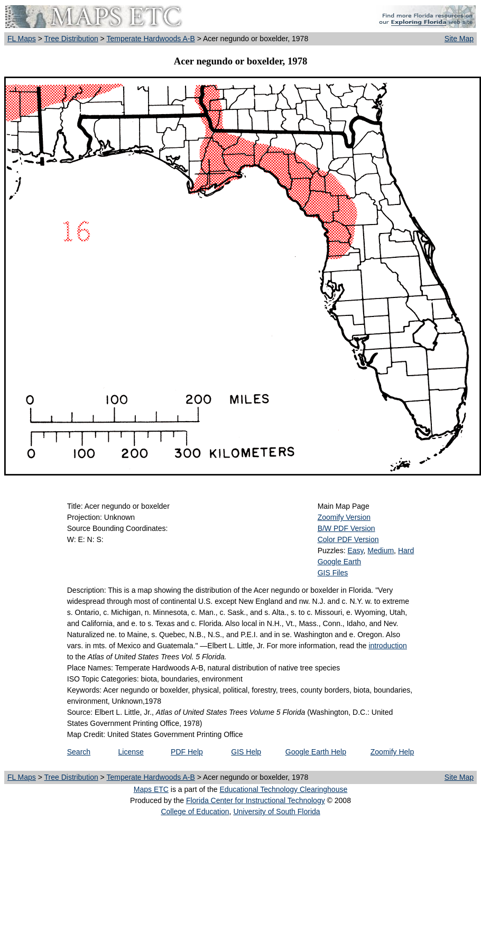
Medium (380, 550)
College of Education (195, 811)
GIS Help (246, 752)
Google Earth (340, 561)
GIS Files (333, 572)
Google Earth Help (315, 752)
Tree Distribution (71, 38)
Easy (355, 550)
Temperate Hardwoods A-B (150, 38)
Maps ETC (151, 789)
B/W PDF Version (346, 528)
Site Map (459, 38)
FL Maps (21, 38)
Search (78, 752)
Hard (406, 550)
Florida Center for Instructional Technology (255, 800)
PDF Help (187, 752)
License (131, 752)
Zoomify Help (392, 752)
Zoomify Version (344, 517)
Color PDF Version (348, 539)
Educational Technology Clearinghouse (283, 789)
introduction (387, 645)
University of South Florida (276, 811)
